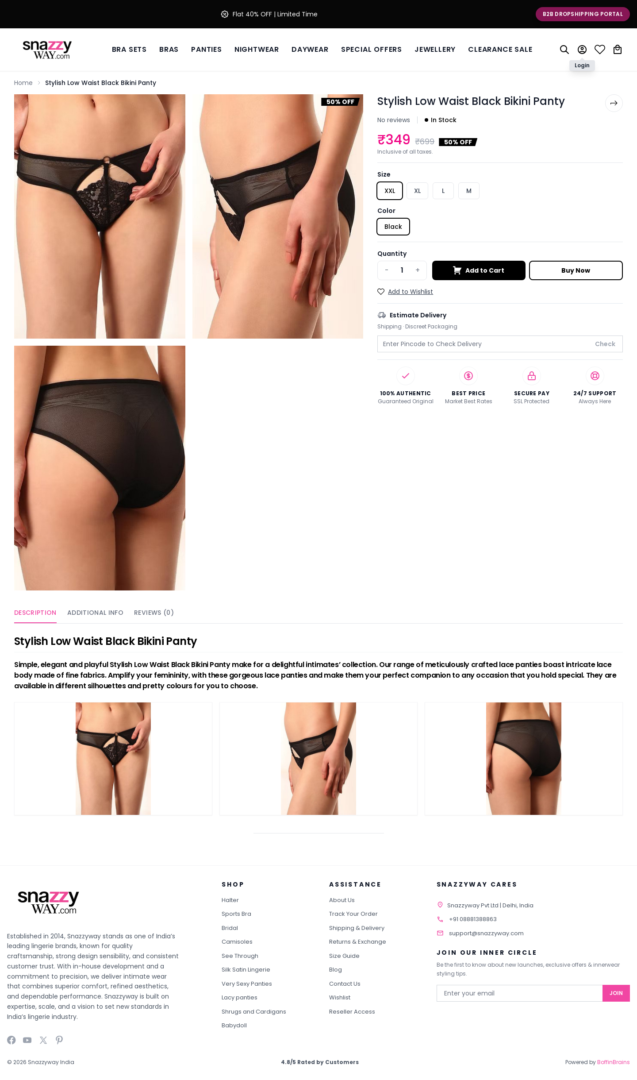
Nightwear (256, 49)
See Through (240, 956)
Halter (230, 900)
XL (417, 190)
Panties (206, 49)
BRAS (169, 49)
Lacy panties (239, 997)
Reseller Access (352, 1011)
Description (35, 612)
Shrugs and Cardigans (254, 1011)
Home (23, 82)
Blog (335, 969)
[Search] (564, 49)
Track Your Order (353, 914)
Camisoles (237, 941)
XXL (389, 190)
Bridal (230, 928)
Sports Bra (236, 914)
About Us (342, 900)
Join (616, 993)
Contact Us (345, 984)
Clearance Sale (500, 49)
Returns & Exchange (357, 941)
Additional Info (95, 612)
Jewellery (435, 49)
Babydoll (234, 1025)
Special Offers (371, 49)
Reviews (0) (154, 612)
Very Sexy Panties (247, 984)
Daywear (310, 49)
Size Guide (344, 956)
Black (393, 226)
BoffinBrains (613, 1062)
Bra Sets (129, 49)
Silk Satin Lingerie (246, 969)
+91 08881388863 (473, 919)
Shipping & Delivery (356, 928)
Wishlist (339, 997)
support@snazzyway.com (486, 933)
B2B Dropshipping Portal (583, 14)
